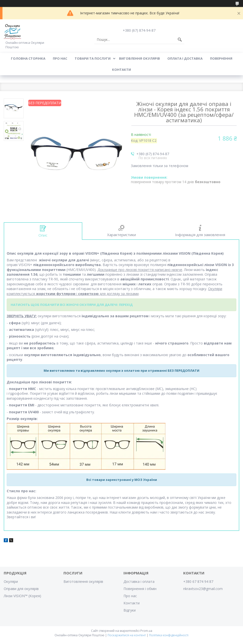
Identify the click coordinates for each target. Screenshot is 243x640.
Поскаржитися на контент (127, 635)
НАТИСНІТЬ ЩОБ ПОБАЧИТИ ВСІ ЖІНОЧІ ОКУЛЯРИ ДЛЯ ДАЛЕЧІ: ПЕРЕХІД (72, 304)
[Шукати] (180, 39)
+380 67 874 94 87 (198, 581)
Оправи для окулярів (21, 588)
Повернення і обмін (139, 588)
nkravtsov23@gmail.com (203, 588)
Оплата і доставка (185, 58)
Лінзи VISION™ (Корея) (22, 595)
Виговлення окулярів (139, 58)
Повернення (221, 58)
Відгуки (129, 610)
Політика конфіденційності (168, 635)
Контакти (121, 69)
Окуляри (11, 581)
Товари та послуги (93, 58)
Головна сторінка (28, 58)
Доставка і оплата (138, 581)
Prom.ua (146, 631)
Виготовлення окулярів (83, 581)
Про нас (60, 58)
